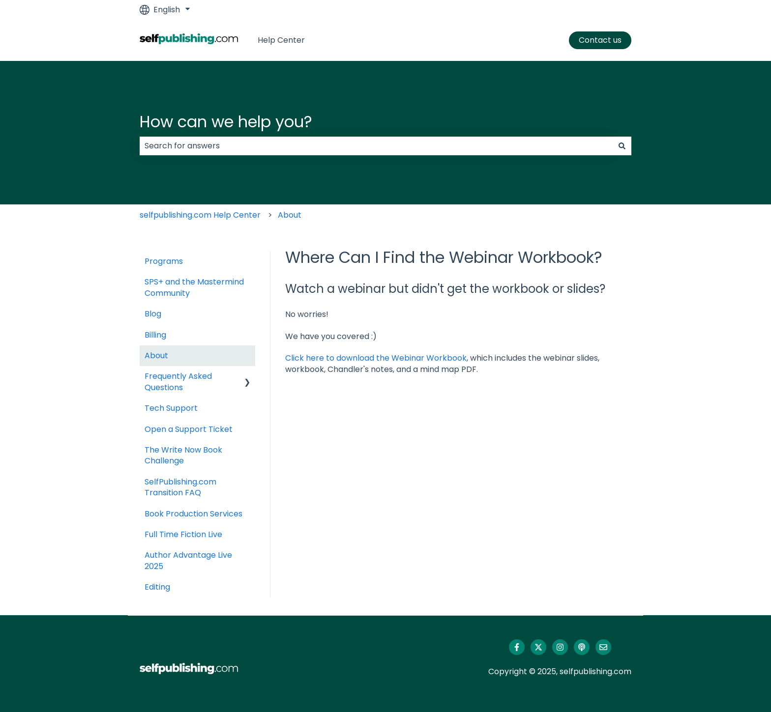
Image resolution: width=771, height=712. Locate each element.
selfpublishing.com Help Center (200, 215)
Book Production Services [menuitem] (193, 513)
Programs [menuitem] (164, 261)
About (289, 215)
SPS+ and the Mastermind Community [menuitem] (194, 287)
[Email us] (603, 647)
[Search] (622, 146)
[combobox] (376, 146)
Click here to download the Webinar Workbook (376, 358)
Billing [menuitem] (155, 335)
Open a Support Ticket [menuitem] (189, 429)
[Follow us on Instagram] (560, 647)
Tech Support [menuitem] (171, 408)
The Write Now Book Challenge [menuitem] (183, 455)
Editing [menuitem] (157, 587)
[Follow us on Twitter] (538, 647)
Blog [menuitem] (153, 313)
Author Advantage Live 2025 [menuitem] (188, 560)
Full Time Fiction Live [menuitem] (183, 534)
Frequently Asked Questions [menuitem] (178, 381)
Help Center (281, 40)
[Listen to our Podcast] (582, 647)
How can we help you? (226, 122)
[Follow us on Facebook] (517, 647)
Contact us (600, 40)
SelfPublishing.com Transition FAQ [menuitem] (180, 487)
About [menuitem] (156, 355)
